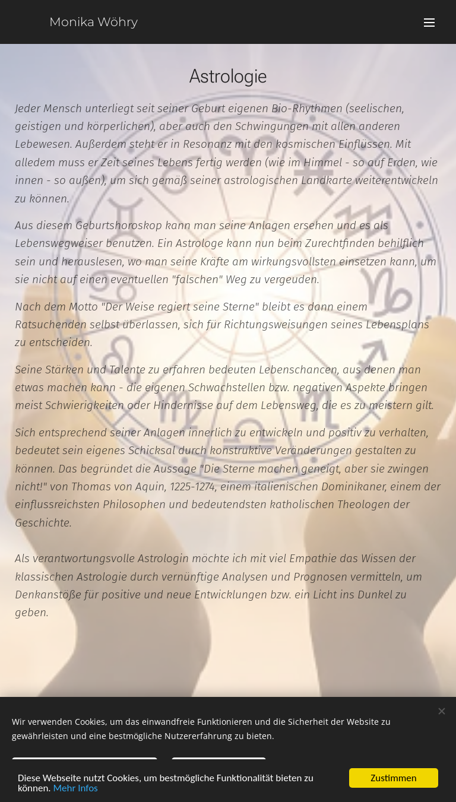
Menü (429, 22)
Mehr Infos (75, 789)
